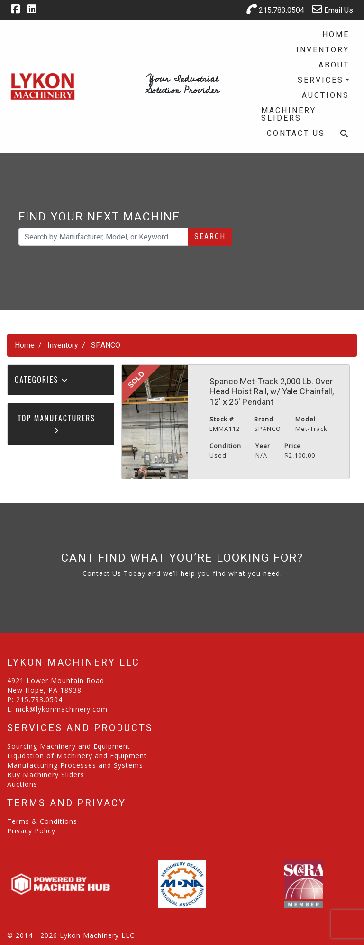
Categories (42, 379)
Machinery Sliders (288, 114)
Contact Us (296, 133)
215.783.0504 (275, 9)
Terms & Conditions (42, 821)
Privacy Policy (31, 830)
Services (321, 80)
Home (335, 34)
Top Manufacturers (56, 423)
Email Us (332, 9)
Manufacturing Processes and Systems (75, 765)
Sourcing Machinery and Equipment (68, 746)
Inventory (322, 49)
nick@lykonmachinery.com (62, 709)
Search (210, 236)
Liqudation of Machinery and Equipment (77, 755)
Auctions (325, 95)
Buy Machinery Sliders (45, 774)
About (333, 64)
